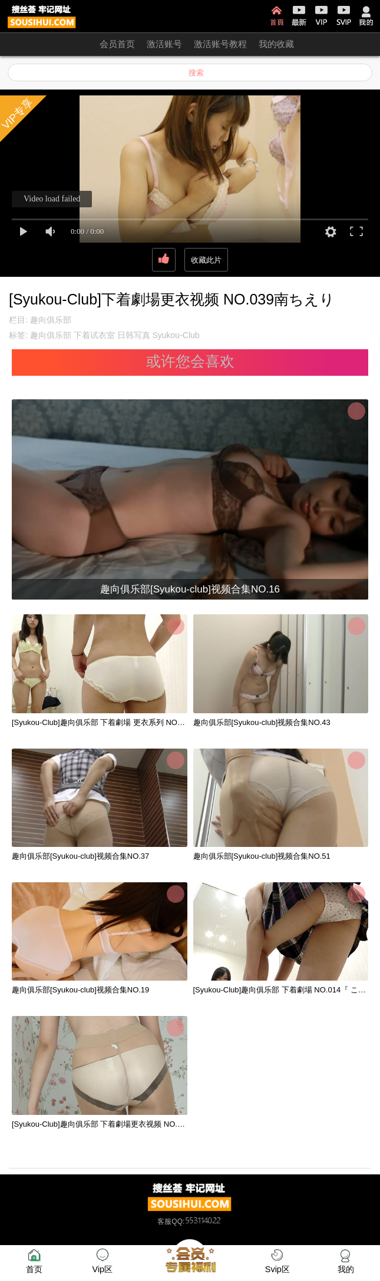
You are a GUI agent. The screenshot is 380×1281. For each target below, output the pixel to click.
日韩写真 (133, 335)
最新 (299, 16)
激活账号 (164, 44)
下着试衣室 (94, 335)
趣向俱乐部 (50, 320)
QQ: (196, 1221)
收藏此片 (206, 260)
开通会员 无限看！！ (47, 44)
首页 (276, 16)
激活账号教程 (220, 44)
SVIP (343, 16)
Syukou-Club (175, 335)
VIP (321, 16)
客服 (164, 1221)
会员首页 (117, 44)
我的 (366, 16)
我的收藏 (276, 44)
